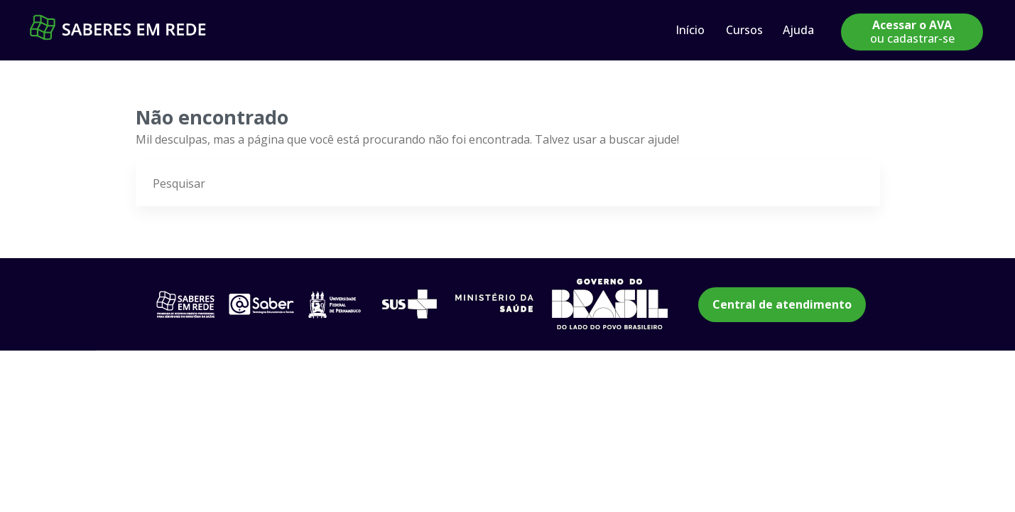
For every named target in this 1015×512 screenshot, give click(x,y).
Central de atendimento (782, 304)
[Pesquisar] (857, 184)
